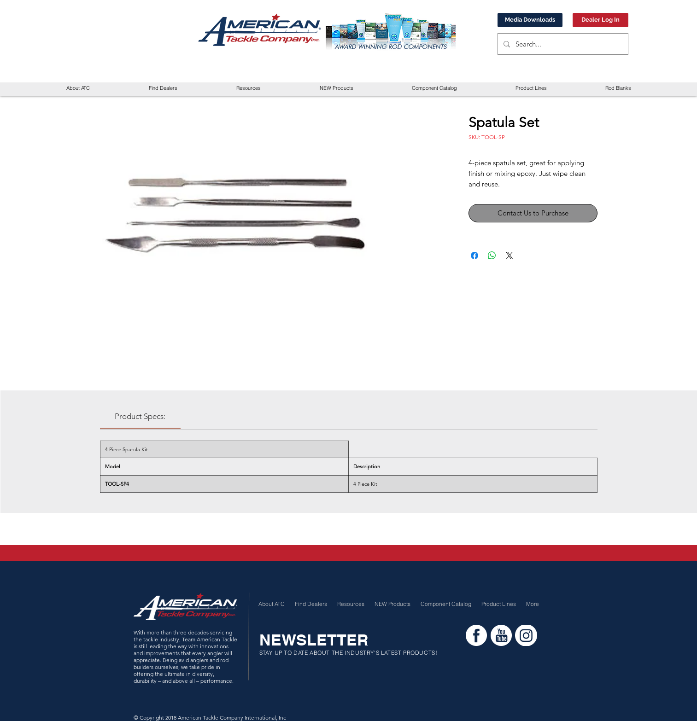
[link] (140, 416)
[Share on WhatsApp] (492, 255)
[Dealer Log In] (600, 20)
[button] (248, 88)
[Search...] (562, 44)
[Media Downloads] (530, 20)
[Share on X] (509, 255)
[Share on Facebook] (474, 255)
